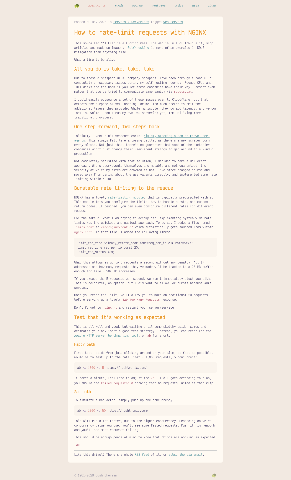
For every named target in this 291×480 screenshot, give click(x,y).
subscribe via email (185, 451)
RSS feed (142, 451)
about (212, 5)
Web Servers (173, 22)
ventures (159, 5)
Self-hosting (138, 47)
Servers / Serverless (131, 22)
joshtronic (97, 5)
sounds (137, 5)
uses (195, 5)
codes (178, 5)
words (119, 5)
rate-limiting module (126, 197)
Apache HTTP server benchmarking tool (106, 333)
